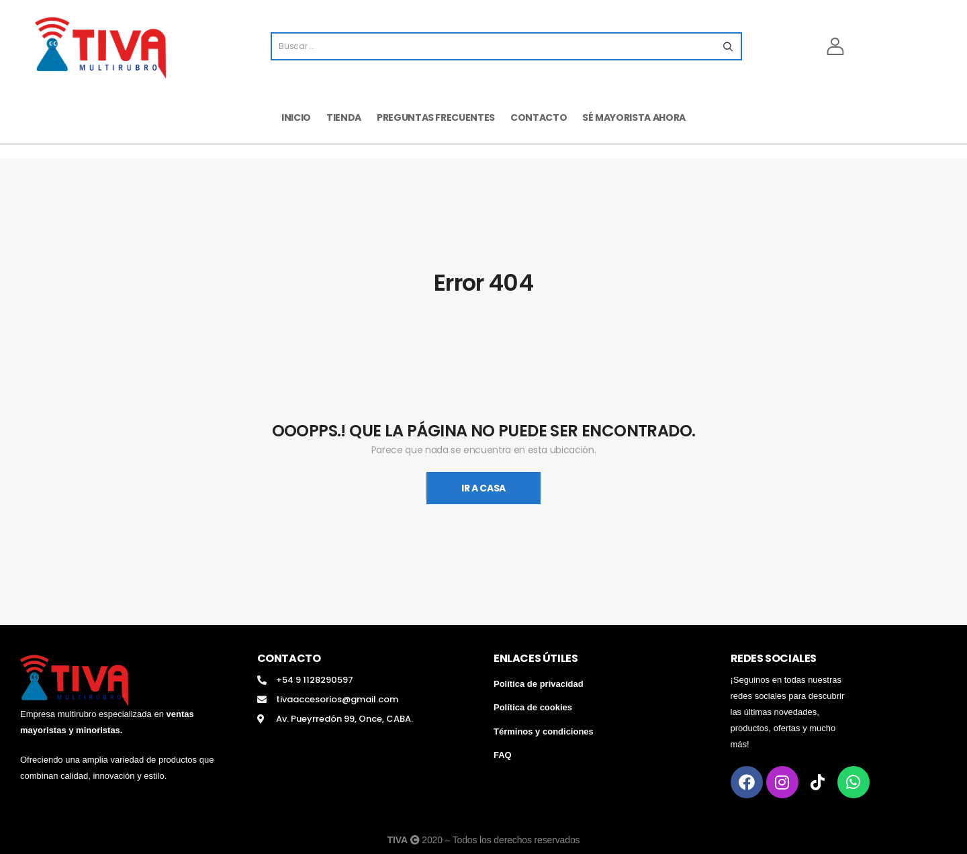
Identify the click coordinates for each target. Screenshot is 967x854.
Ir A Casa (483, 488)
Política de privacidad (539, 684)
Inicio (296, 117)
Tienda (343, 117)
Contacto (538, 117)
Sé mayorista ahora (634, 117)
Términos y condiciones (544, 731)
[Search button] (727, 46)
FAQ (503, 755)
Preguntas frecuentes (436, 117)
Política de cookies (533, 707)
